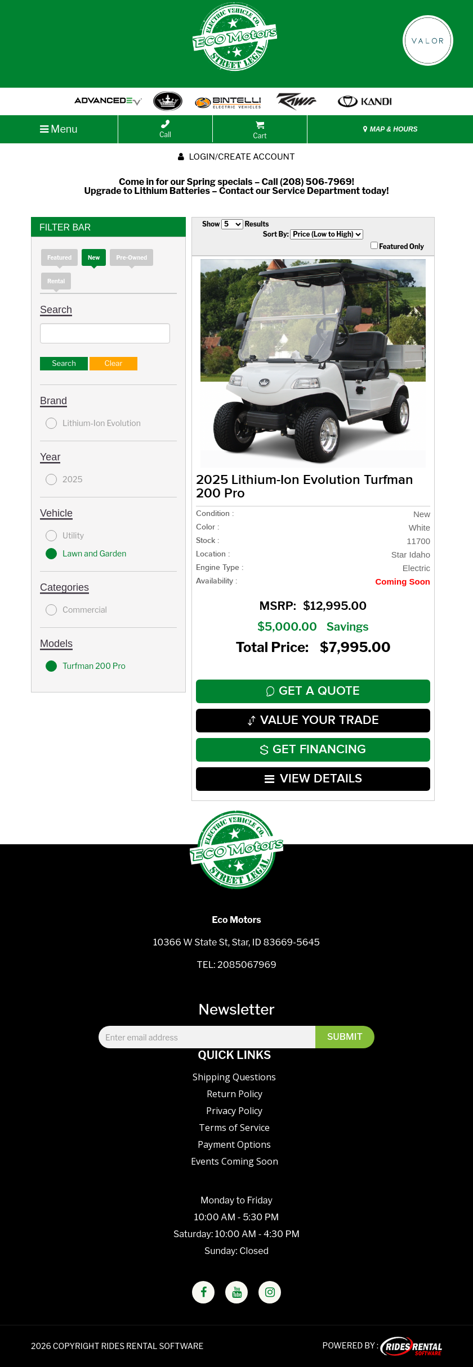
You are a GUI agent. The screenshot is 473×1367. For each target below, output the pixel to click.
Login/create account (236, 157)
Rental (56, 281)
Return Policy (234, 1094)
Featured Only (397, 246)
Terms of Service (234, 1127)
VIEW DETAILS (313, 778)
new (94, 257)
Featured (59, 257)
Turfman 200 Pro (86, 666)
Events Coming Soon (234, 1161)
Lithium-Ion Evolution (93, 423)
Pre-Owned (131, 257)
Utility (65, 535)
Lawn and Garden (86, 553)
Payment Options (234, 1144)
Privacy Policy (234, 1111)
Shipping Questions (234, 1077)
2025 (64, 479)
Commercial (76, 609)
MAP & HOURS (390, 129)
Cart (259, 130)
